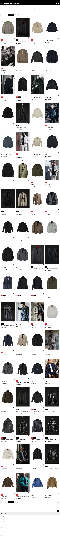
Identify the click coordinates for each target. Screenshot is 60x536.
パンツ (2, 530)
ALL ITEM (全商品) (7, 6)
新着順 (6, 14)
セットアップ (3, 527)
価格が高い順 (16, 14)
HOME (2, 6)
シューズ (3, 532)
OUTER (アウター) (15, 6)
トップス (3, 521)
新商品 (2, 519)
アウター (3, 524)
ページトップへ (58, 511)
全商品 (2, 516)
